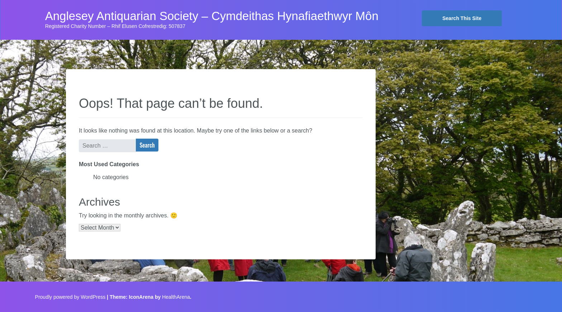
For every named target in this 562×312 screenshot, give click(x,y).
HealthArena (176, 297)
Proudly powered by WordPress (70, 297)
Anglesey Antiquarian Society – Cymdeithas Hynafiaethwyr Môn (211, 16)
